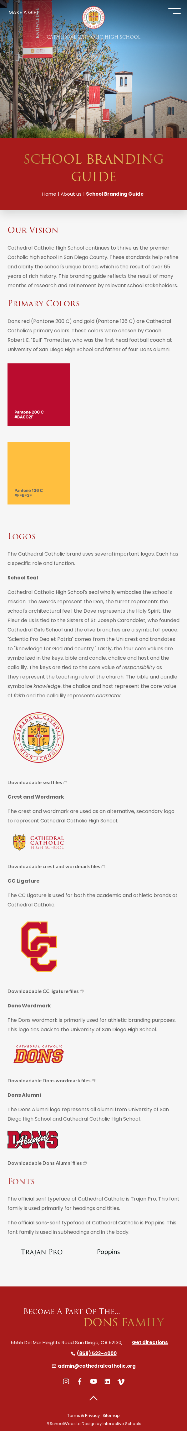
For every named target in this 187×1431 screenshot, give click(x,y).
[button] (93, 1398)
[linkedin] (107, 1381)
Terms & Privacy (83, 1415)
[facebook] (79, 1381)
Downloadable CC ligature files (43, 991)
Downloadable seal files (35, 782)
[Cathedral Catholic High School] (93, 17)
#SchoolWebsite (63, 1424)
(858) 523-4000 (94, 1353)
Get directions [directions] (150, 1342)
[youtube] (93, 1381)
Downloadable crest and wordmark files (54, 866)
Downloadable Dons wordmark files (49, 1080)
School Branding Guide (115, 194)
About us (71, 194)
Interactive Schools (122, 1424)
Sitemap (111, 1415)
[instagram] (66, 1381)
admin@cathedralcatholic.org (94, 1366)
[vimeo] (121, 1381)
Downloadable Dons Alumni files (45, 1163)
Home (49, 194)
